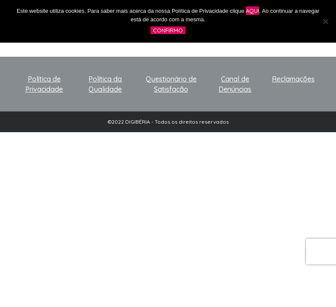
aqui (252, 10)
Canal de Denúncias (234, 84)
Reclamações (293, 79)
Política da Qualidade (105, 84)
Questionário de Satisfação (171, 84)
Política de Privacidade (44, 84)
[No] (325, 21)
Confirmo (168, 30)
